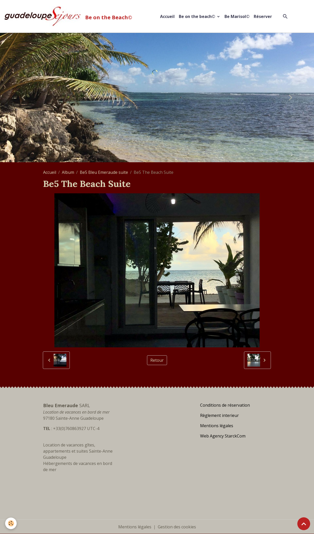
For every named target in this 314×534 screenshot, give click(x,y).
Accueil (167, 16)
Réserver (263, 16)
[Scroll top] (303, 523)
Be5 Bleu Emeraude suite (104, 172)
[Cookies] (11, 523)
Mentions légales (134, 527)
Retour (157, 360)
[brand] (69, 16)
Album (68, 172)
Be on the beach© (197, 16)
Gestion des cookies (177, 527)
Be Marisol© (237, 16)
